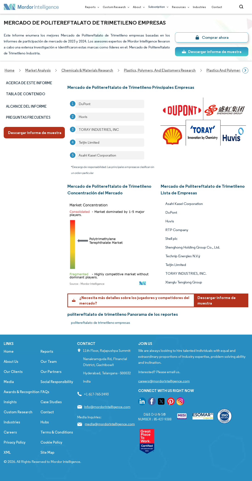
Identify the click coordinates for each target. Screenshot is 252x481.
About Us (11, 361)
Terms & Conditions (56, 432)
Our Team (48, 361)
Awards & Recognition (22, 392)
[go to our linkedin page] (142, 402)
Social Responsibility (56, 382)
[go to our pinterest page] (171, 402)
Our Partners (50, 371)
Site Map (47, 452)
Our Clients (13, 371)
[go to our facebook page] (152, 402)
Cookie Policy (51, 442)
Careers (10, 432)
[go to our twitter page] (161, 402)
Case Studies (51, 402)
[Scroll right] (245, 70)
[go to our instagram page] (180, 402)
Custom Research (115, 7)
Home (9, 351)
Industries (199, 7)
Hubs (44, 422)
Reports (91, 7)
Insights (10, 402)
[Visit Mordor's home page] (31, 6)
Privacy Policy (15, 442)
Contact (217, 7)
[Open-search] (242, 7)
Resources (179, 7)
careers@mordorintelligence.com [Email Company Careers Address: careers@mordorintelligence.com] (164, 381)
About (138, 7)
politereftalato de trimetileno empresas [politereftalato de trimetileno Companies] (100, 322)
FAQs (44, 392)
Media (9, 382)
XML (7, 452)
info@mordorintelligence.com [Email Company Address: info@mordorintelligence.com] (107, 407)
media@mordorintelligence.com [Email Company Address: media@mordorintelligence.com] (110, 424)
